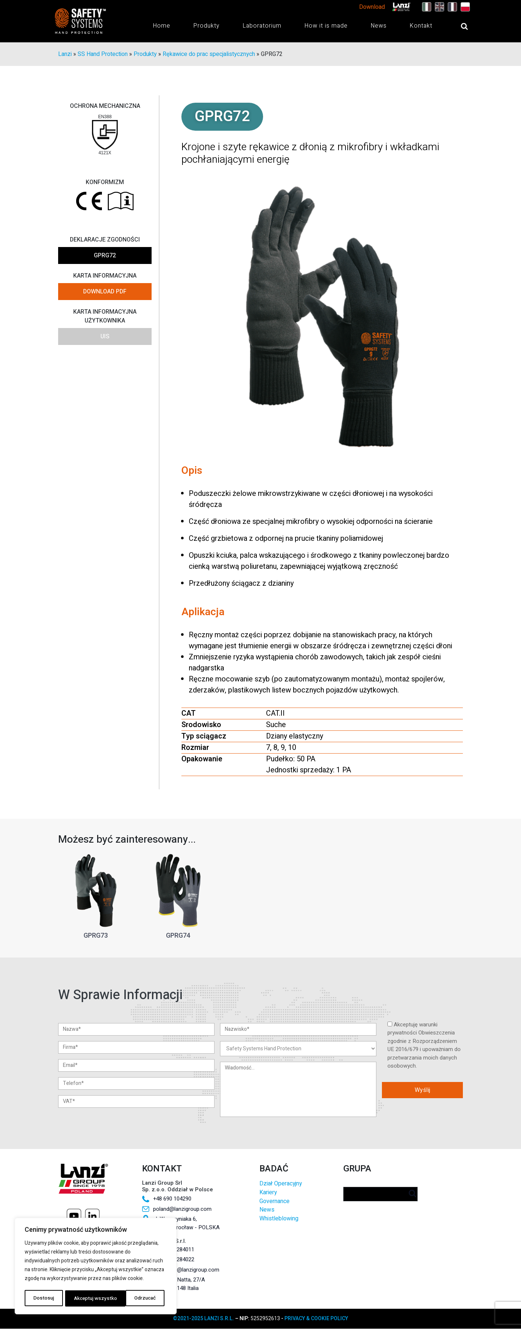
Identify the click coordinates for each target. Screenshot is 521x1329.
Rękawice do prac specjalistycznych (209, 54)
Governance (274, 1201)
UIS (104, 336)
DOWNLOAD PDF (105, 292)
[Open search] (457, 26)
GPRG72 (105, 255)
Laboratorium (261, 25)
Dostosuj (43, 1298)
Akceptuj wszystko (137, 1298)
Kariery (268, 1192)
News (379, 25)
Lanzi (65, 54)
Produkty (206, 25)
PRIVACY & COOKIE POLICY (316, 1319)
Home (161, 25)
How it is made (326, 25)
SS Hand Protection (103, 54)
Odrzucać (84, 1298)
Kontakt (421, 25)
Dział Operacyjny (280, 1184)
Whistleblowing (278, 1219)
